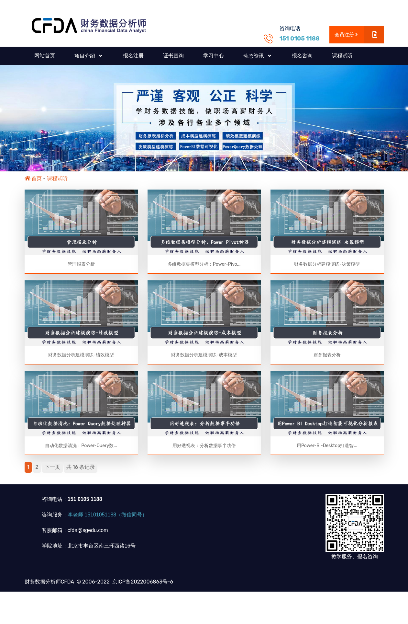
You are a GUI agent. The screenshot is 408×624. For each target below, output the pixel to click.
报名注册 (133, 55)
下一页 (52, 470)
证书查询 (173, 55)
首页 (33, 178)
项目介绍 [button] (85, 56)
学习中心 (213, 55)
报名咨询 (302, 55)
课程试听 (342, 55)
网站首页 (44, 55)
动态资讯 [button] (254, 56)
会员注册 (359, 35)
